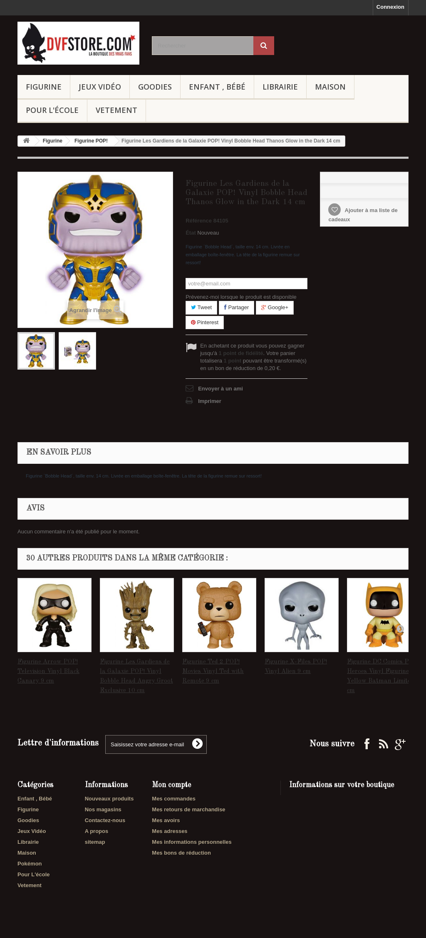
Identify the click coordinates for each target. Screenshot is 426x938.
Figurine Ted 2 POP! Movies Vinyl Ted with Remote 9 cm (213, 671)
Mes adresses (169, 831)
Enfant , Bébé (217, 87)
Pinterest (204, 322)
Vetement (116, 110)
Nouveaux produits (109, 798)
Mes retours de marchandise (188, 809)
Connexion (390, 7)
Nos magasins (103, 809)
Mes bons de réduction (181, 853)
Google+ (274, 307)
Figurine (44, 87)
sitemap (95, 842)
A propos (97, 831)
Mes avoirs (166, 820)
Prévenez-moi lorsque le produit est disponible (241, 297)
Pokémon (29, 863)
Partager (236, 307)
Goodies (155, 87)
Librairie (280, 87)
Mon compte (171, 785)
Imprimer (209, 401)
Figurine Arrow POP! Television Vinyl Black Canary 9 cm (48, 671)
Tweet (201, 307)
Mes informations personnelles (191, 842)
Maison (330, 87)
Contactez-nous (105, 820)
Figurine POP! (91, 141)
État (191, 233)
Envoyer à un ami (220, 388)
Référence (199, 221)
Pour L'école (52, 110)
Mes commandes (174, 798)
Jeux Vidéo (100, 87)
